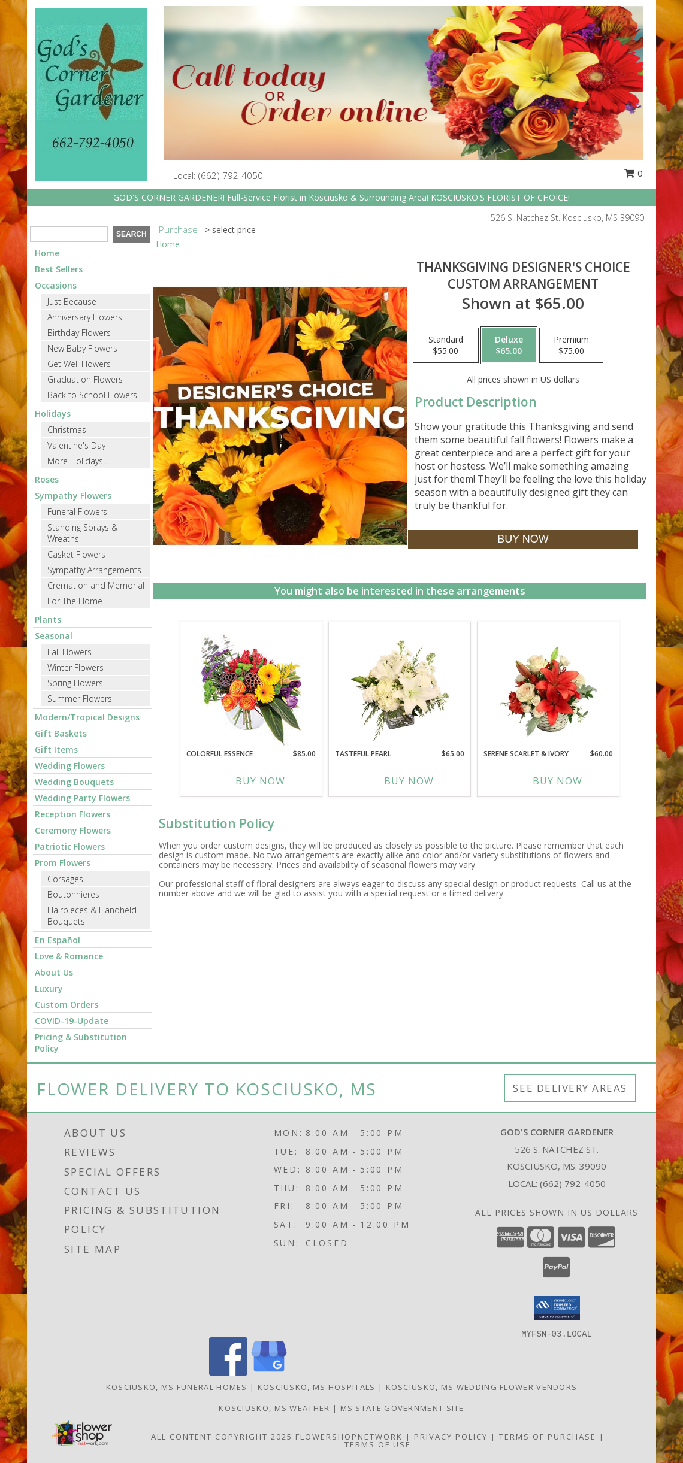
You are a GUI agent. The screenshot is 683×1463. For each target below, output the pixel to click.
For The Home (74, 601)
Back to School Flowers (92, 395)
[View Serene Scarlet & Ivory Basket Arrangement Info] (548, 685)
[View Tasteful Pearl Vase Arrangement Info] (400, 685)
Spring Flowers (75, 683)
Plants (48, 619)
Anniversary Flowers (84, 317)
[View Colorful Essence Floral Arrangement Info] (251, 685)
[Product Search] (69, 234)
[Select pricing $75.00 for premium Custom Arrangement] (571, 345)
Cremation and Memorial (95, 585)
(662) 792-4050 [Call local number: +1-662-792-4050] (230, 175)
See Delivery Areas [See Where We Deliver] (570, 1088)
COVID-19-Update (71, 1020)
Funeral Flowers (77, 511)
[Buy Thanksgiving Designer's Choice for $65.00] (522, 539)
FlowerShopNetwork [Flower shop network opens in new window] (349, 1436)
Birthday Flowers (79, 332)
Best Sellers (59, 269)
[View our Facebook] (228, 1372)
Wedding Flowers (70, 765)
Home (47, 253)
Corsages (65, 879)
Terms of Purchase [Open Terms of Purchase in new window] (547, 1436)
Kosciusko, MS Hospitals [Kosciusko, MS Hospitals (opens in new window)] (317, 1387)
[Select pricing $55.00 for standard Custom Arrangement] (445, 345)
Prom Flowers (62, 862)
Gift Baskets (61, 733)
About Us (54, 972)
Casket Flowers (76, 554)
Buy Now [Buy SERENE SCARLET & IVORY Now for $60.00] (557, 780)
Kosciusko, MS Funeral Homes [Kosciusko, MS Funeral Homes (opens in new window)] (176, 1387)
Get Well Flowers (79, 363)
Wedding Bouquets (74, 781)
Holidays (53, 413)
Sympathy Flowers (73, 495)
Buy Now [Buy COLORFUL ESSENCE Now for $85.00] (260, 780)
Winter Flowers (75, 667)
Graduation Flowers (85, 379)
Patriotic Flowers (70, 846)
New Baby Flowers (82, 348)
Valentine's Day (76, 445)
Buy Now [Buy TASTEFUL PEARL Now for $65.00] (409, 780)
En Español (57, 940)
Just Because (71, 301)
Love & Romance (69, 956)
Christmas (66, 429)
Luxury (49, 988)
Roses (47, 479)
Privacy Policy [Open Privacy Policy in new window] (451, 1436)
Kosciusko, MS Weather (274, 1408)
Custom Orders (66, 1004)
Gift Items (56, 749)
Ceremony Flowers (73, 830)
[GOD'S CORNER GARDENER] (91, 93)
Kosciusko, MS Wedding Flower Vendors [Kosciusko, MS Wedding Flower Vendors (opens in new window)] (482, 1387)
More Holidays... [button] (77, 461)
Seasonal (53, 635)
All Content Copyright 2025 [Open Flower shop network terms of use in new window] (221, 1436)
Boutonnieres (73, 894)
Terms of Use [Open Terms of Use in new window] (377, 1444)
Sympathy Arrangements (94, 569)
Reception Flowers (72, 814)
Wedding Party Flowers (82, 798)
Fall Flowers (69, 652)
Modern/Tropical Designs (87, 717)
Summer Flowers (79, 698)
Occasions (56, 285)
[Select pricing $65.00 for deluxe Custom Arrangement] (509, 345)
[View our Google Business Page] (269, 1372)
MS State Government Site (402, 1408)
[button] (557, 1308)
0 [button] (633, 173)
